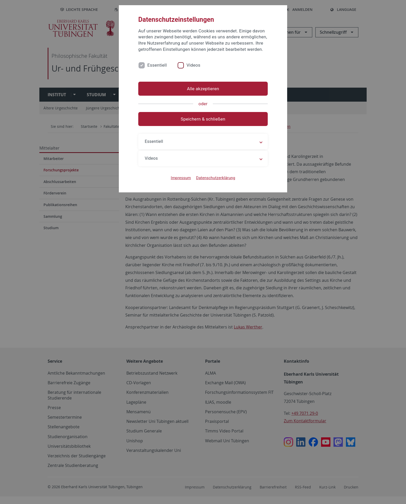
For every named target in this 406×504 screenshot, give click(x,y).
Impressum (181, 178)
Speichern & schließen (203, 119)
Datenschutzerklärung (215, 178)
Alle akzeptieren (203, 88)
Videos (193, 65)
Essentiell (157, 65)
